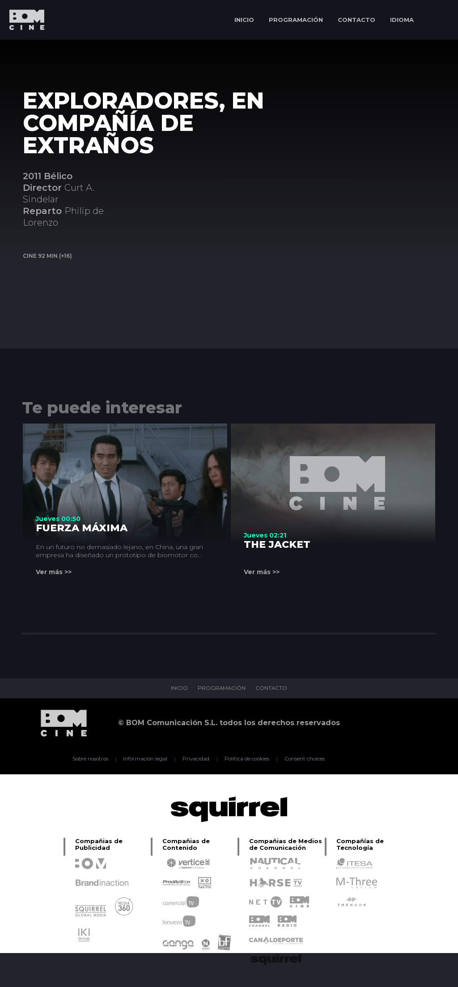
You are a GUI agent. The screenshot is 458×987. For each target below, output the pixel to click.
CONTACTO (356, 19)
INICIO (244, 19)
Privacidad (195, 759)
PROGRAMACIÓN (296, 19)
